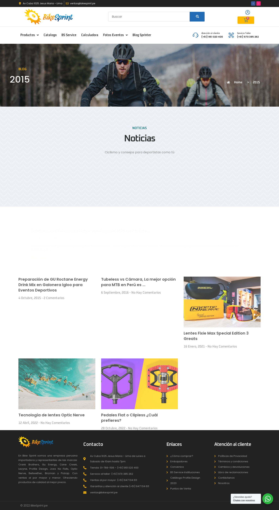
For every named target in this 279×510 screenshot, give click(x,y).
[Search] (197, 17)
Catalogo (50, 35)
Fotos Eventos (115, 35)
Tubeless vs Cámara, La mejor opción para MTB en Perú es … (91, 219)
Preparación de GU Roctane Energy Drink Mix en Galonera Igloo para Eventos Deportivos (53, 364)
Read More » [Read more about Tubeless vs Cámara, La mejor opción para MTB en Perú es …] (40, 246)
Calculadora (89, 35)
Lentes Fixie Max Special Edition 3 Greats (216, 415)
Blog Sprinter (142, 35)
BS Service (68, 35)
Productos (29, 35)
